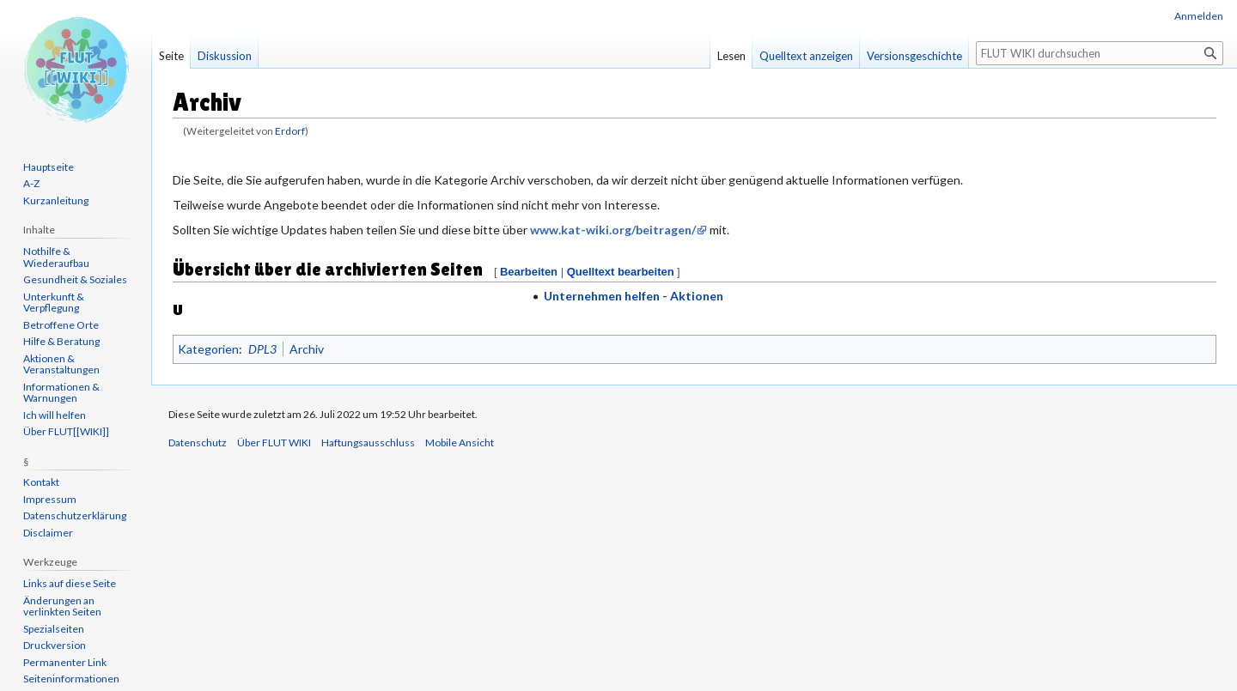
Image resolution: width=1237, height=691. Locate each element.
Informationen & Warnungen (61, 392)
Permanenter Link (65, 662)
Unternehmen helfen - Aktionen (633, 295)
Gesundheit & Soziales (75, 279)
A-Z (31, 183)
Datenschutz (197, 442)
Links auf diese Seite (69, 583)
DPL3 (262, 349)
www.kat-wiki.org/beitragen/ (613, 229)
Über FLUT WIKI (274, 442)
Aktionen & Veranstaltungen (61, 364)
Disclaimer (48, 532)
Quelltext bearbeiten (620, 271)
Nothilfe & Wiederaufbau (56, 257)
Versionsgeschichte (914, 56)
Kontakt (41, 482)
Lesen (731, 56)
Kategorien (208, 349)
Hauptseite (48, 167)
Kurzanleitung (55, 200)
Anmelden (1198, 15)
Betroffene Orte (61, 324)
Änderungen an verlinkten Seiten (62, 606)
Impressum (49, 499)
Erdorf (290, 130)
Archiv (306, 349)
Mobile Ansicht (459, 442)
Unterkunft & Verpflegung (53, 302)
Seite (171, 56)
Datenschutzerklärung (74, 515)
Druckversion (54, 645)
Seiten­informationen (71, 678)
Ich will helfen (54, 415)
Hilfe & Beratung (61, 341)
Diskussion (225, 56)
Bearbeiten (529, 271)
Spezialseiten (53, 628)
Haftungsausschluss (368, 442)
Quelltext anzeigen (806, 56)
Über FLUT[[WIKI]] (66, 431)
